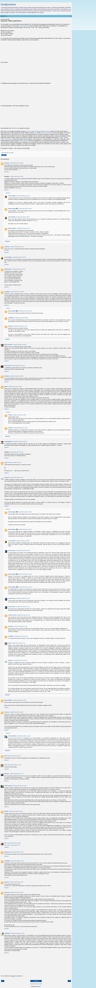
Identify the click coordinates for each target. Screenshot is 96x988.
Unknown (6, 163)
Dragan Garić (7, 269)
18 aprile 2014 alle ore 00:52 (20, 441)
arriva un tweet (30, 131)
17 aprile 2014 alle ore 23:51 (25, 208)
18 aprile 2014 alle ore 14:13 (20, 427)
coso (5, 764)
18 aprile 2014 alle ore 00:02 (23, 217)
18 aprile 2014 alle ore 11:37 (23, 228)
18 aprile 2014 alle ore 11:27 (23, 606)
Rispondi (6, 171)
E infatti (61, 137)
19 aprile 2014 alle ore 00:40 (20, 660)
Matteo (6, 386)
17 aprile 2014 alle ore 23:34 (18, 269)
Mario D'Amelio (8, 344)
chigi (5, 462)
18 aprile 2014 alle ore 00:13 (15, 386)
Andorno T (35, 671)
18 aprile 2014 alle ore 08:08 (25, 512)
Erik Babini (7, 933)
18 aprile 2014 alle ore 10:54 (14, 755)
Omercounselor (8, 785)
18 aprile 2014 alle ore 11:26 (23, 736)
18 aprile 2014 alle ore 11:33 (14, 764)
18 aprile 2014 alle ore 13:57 (20, 326)
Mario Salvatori (8, 700)
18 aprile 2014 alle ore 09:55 (23, 550)
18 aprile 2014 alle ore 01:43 (14, 462)
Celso (9, 643)
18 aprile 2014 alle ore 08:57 (19, 414)
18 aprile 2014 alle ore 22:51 (17, 861)
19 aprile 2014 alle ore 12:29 (17, 933)
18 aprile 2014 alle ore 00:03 (18, 365)
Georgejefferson (8, 441)
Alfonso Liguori (12, 228)
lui (35, 132)
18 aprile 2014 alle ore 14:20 (20, 626)
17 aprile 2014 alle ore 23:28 (16, 246)
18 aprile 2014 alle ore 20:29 (16, 852)
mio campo (34, 220)
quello (14, 259)
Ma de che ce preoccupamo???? (12, 845)
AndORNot (7, 291)
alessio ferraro (12, 550)
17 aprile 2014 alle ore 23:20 (16, 163)
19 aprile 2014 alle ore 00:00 (16, 892)
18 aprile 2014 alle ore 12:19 (16, 773)
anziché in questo (23, 140)
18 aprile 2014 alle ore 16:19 (21, 636)
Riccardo (6, 477)
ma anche (8, 139)
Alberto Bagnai (12, 208)
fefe (5, 843)
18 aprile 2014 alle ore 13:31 (23, 615)
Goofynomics (8, 4)
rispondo (38, 131)
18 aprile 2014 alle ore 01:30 (16, 452)
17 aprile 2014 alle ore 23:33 (19, 257)
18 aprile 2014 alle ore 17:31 (18, 643)
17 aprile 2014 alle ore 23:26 (16, 176)
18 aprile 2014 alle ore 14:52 (16, 811)
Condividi (4, 155)
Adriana (10, 414)
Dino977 (6, 811)
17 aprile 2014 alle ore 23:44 (23, 195)
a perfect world (12, 615)
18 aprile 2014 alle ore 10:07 (25, 587)
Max (5, 755)
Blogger (39, 986)
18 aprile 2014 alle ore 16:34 (13, 843)
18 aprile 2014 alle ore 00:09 (16, 376)
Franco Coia (7, 365)
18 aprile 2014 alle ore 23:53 (16, 882)
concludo (50, 132)
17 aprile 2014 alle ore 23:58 (19, 344)
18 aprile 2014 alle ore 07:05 (16, 477)
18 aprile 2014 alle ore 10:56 (23, 598)
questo (7, 250)
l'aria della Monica (24, 26)
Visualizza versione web (36, 983)
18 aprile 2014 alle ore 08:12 (25, 529)
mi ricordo (46, 131)
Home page (36, 981)
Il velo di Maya (11, 195)
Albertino (6, 773)
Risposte (8, 193)
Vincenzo (6, 712)
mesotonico (14, 128)
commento (43, 132)
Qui (29, 682)
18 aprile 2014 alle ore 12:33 (19, 785)
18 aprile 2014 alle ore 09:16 (16, 712)
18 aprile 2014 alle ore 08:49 (19, 700)
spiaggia (27, 638)
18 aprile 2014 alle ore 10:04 (25, 574)
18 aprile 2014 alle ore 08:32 (23, 540)
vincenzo (6, 882)
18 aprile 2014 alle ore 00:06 (21, 317)
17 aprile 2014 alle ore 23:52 (25, 311)
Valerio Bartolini (12, 736)
